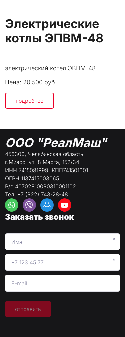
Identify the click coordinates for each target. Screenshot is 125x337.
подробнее (29, 100)
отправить (28, 309)
